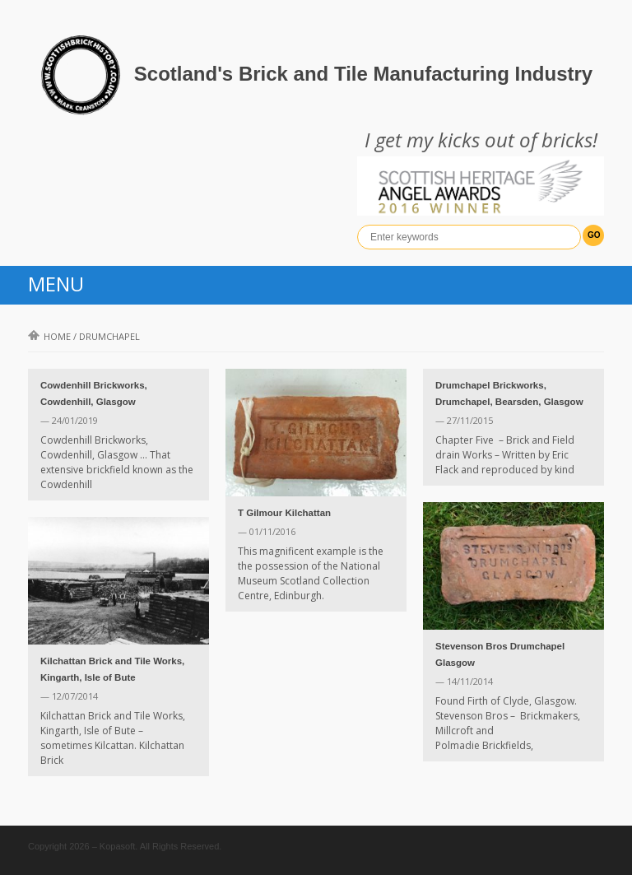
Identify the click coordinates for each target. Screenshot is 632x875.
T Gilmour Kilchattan (284, 513)
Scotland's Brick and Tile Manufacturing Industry (363, 74)
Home (49, 336)
